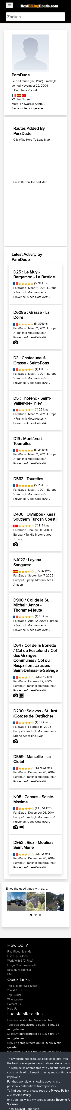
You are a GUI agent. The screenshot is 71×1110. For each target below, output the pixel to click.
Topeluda (13, 1025)
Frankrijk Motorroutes (30, 292)
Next (58, 901)
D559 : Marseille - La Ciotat (32, 759)
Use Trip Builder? (17, 956)
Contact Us (14, 1004)
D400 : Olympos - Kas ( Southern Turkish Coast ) (35, 516)
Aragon (18, 584)
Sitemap (42, 1097)
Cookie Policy (11, 1101)
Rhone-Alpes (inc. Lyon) (28, 736)
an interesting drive (49, 1052)
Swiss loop (41, 1020)
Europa (51, 288)
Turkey (17, 539)
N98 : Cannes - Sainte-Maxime (33, 799)
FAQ (9, 974)
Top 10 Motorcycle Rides (22, 986)
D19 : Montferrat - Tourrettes (28, 441)
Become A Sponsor (19, 970)
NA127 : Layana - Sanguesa (28, 562)
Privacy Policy (57, 1097)
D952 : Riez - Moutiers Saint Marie (33, 844)
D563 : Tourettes (28, 479)
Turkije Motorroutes (38, 534)
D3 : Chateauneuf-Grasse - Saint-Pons (31, 360)
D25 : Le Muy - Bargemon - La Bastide (34, 274)
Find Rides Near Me (19, 951)
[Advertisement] (35, 161)
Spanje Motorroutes (38, 580)
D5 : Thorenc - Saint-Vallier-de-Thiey (32, 400)
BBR (44, 1025)
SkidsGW (13, 1034)
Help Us (12, 1009)
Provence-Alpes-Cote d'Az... (31, 297)
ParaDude (19, 288)
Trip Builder (14, 995)
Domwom (13, 1020)
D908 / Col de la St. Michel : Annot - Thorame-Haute (31, 605)
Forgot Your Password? (21, 965)
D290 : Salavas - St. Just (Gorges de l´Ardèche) (35, 713)
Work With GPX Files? (20, 961)
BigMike (12, 1043)
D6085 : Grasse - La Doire (31, 314)
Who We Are (15, 999)
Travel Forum (15, 990)
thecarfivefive (15, 1052)
